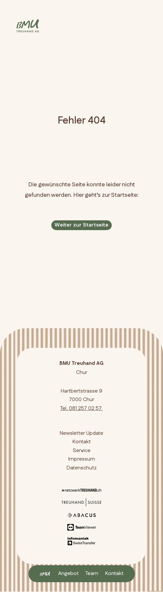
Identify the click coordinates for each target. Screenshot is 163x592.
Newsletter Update (81, 433)
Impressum (81, 459)
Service (81, 450)
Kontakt (114, 573)
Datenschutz (82, 468)
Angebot (68, 573)
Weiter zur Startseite (81, 225)
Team (91, 573)
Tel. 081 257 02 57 (81, 408)
